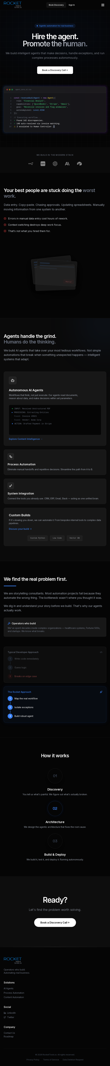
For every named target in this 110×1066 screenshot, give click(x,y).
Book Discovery (56, 5)
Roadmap (9, 1036)
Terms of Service (51, 1059)
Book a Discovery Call (55, 70)
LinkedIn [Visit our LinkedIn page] (10, 1012)
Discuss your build (20, 529)
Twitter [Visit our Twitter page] (9, 1017)
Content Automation (14, 997)
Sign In (72, 5)
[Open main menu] (102, 5)
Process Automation (14, 992)
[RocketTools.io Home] (13, 5)
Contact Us (9, 1033)
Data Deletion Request (73, 1059)
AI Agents (8, 988)
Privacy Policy (33, 1059)
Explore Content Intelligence (26, 439)
